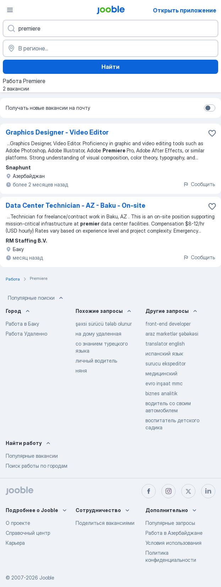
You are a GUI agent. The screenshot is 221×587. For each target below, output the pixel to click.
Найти (110, 66)
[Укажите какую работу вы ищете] (110, 28)
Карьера (15, 543)
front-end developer (167, 324)
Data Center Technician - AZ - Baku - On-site (75, 205)
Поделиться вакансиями (105, 523)
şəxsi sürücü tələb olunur (104, 324)
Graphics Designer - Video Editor (57, 132)
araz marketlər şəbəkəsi (171, 334)
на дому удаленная (98, 334)
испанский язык (164, 353)
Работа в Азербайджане (174, 533)
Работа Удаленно (26, 334)
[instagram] (168, 491)
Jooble (46, 578)
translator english (165, 344)
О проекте (18, 523)
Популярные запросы (170, 523)
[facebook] (149, 491)
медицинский (161, 373)
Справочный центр (28, 533)
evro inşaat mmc (164, 383)
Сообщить (199, 184)
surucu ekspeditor (165, 363)
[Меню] (10, 10)
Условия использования (173, 543)
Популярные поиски (36, 297)
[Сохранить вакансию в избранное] (212, 133)
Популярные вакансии (32, 456)
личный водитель (96, 361)
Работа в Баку (22, 324)
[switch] (209, 108)
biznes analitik (161, 393)
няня (81, 371)
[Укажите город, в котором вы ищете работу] (110, 48)
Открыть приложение (184, 10)
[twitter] (188, 491)
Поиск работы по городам (36, 466)
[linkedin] (208, 491)
